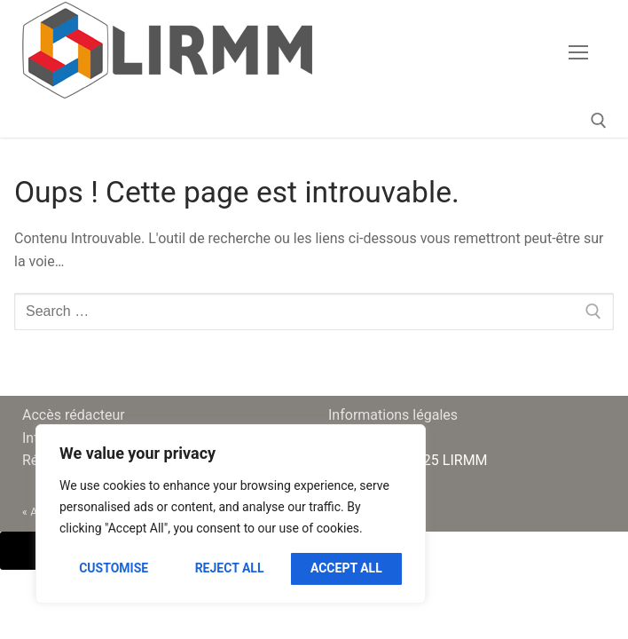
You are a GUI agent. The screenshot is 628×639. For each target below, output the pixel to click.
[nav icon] (578, 52)
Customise (113, 568)
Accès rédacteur (73, 414)
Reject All (229, 568)
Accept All (346, 568)
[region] (230, 514)
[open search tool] (599, 121)
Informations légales (393, 414)
